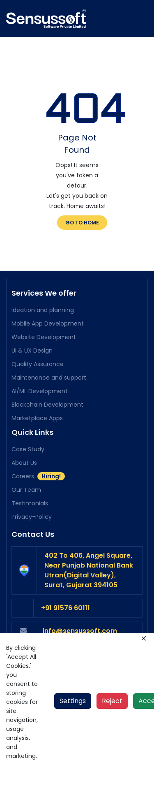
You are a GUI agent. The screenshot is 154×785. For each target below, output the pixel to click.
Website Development (43, 337)
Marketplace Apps (37, 418)
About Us (24, 463)
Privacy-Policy (31, 517)
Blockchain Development (47, 404)
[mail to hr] (88, 631)
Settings (73, 701)
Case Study (27, 449)
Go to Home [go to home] (82, 222)
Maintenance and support (48, 377)
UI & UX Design (32, 350)
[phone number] (88, 608)
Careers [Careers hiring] (38, 476)
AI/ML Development (39, 391)
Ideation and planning (42, 310)
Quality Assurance (37, 364)
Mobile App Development (47, 323)
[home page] (46, 17)
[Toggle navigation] (143, 18)
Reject (112, 701)
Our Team (26, 490)
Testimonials (29, 503)
